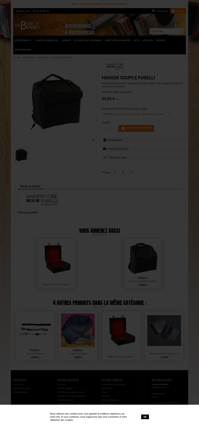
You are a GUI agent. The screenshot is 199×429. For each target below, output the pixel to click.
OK (145, 416)
